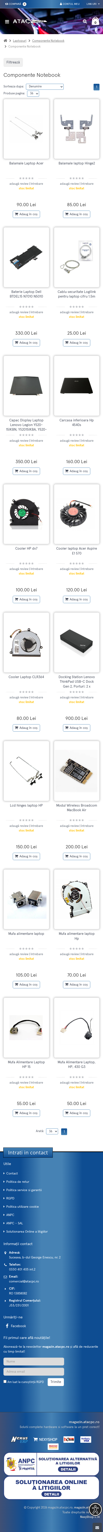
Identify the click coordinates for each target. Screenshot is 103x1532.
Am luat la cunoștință (25, 1382)
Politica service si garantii (24, 1190)
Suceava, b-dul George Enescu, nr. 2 (35, 1257)
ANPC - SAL (14, 1223)
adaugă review (19, 183)
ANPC (10, 1215)
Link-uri (93, 4)
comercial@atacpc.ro (24, 1281)
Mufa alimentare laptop (26, 934)
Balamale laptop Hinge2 (77, 163)
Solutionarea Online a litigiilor (27, 1231)
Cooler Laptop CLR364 (26, 677)
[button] (95, 1509)
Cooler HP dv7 (26, 548)
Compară (15, 4)
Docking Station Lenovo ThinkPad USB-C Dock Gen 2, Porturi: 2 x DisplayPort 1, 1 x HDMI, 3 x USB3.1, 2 (76, 686)
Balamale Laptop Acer (26, 163)
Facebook (15, 1326)
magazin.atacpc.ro (60, 1507)
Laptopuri (19, 40)
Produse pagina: (14, 93)
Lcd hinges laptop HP (26, 805)
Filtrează (13, 62)
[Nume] (33, 1361)
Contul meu (70, 4)
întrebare (37, 183)
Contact (12, 1173)
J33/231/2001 (19, 1305)
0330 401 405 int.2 (22, 1269)
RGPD (10, 1198)
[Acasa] (5, 40)
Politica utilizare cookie (22, 1206)
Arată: (40, 1131)
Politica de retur (17, 1181)
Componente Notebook (48, 40)
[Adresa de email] (33, 1372)
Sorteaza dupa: (13, 86)
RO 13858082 (18, 1293)
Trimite (55, 1382)
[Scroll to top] (97, 1527)
